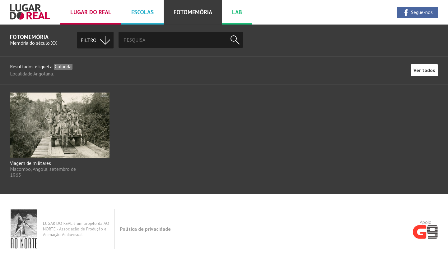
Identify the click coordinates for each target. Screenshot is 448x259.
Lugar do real (90, 12)
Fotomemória (193, 12)
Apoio (425, 229)
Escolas (142, 12)
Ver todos (424, 70)
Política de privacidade (145, 229)
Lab (237, 12)
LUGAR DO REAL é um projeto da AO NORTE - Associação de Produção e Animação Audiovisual (59, 229)
